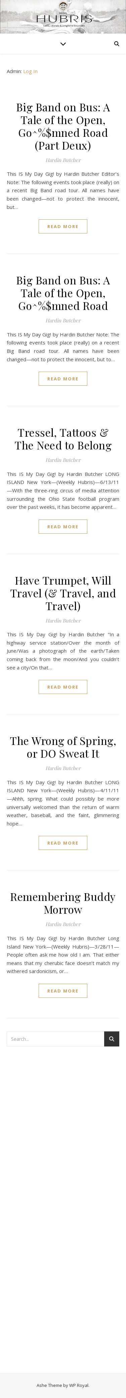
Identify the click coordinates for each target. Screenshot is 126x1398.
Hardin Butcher (63, 160)
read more (63, 226)
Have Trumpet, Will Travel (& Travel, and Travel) (63, 593)
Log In (30, 71)
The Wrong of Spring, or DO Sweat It (63, 746)
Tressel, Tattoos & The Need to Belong (63, 438)
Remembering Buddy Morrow (63, 902)
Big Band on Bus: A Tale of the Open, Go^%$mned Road (63, 293)
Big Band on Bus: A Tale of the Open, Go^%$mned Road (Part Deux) (63, 126)
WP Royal (78, 1385)
